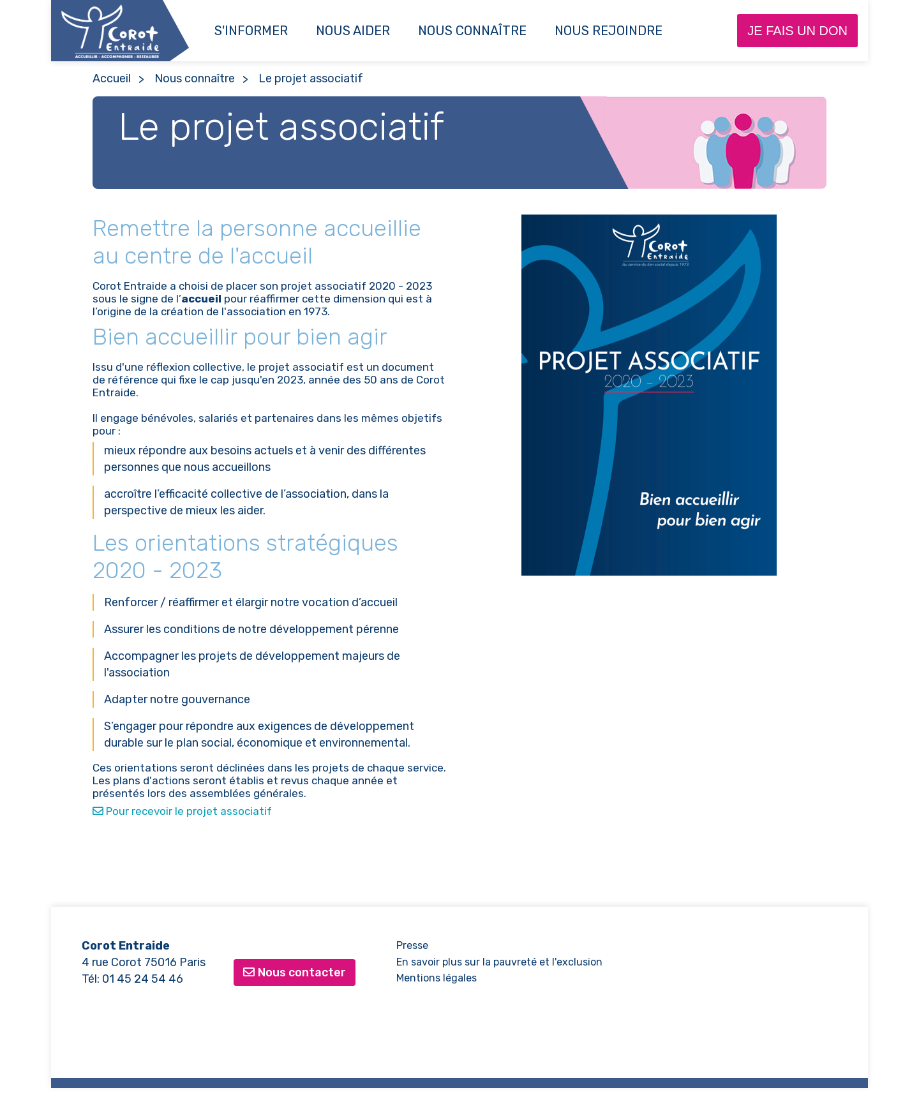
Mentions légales (436, 978)
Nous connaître (472, 30)
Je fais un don (797, 31)
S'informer (251, 30)
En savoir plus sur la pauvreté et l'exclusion (499, 962)
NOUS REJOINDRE (608, 30)
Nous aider (353, 30)
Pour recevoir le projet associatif (182, 811)
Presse (412, 945)
